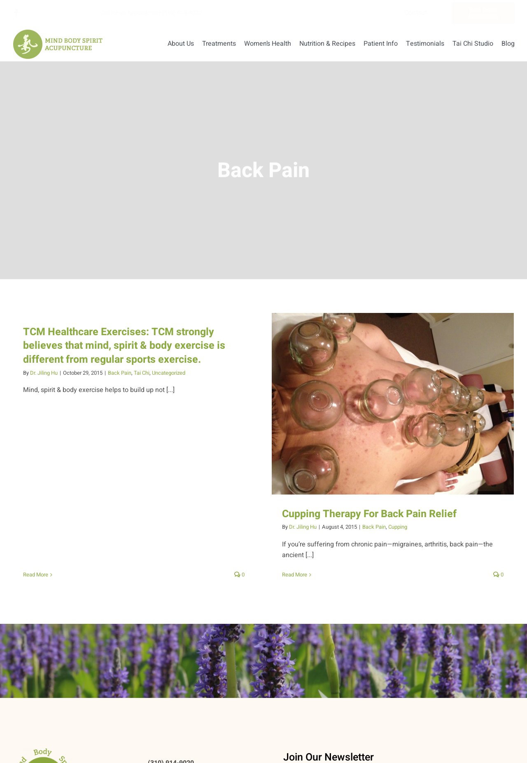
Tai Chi (141, 373)
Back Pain (119, 373)
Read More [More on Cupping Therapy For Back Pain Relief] (286, 575)
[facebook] (16, 13)
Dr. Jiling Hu (44, 373)
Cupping (389, 527)
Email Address (304, 758)
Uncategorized (168, 373)
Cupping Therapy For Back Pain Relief (361, 514)
